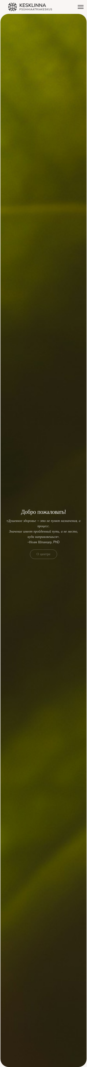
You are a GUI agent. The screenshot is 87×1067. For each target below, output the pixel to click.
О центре (44, 554)
